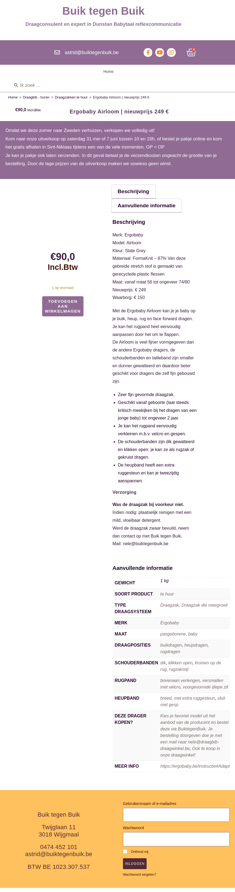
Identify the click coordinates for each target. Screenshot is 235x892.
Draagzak (169, 609)
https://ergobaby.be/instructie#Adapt (195, 770)
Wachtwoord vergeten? (139, 878)
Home (108, 71)
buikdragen (171, 649)
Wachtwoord (133, 832)
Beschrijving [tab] (136, 192)
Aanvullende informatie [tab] (152, 208)
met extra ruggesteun (194, 702)
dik (163, 667)
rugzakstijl (178, 673)
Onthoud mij (135, 855)
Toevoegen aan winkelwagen (63, 306)
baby (193, 638)
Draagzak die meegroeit (204, 609)
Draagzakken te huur (71, 97)
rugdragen (170, 655)
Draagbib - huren (36, 97)
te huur (167, 598)
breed (166, 702)
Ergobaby (169, 627)
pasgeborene (173, 638)
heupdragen (196, 649)
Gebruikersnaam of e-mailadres (149, 807)
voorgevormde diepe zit (205, 691)
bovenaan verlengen (180, 684)
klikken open (180, 667)
